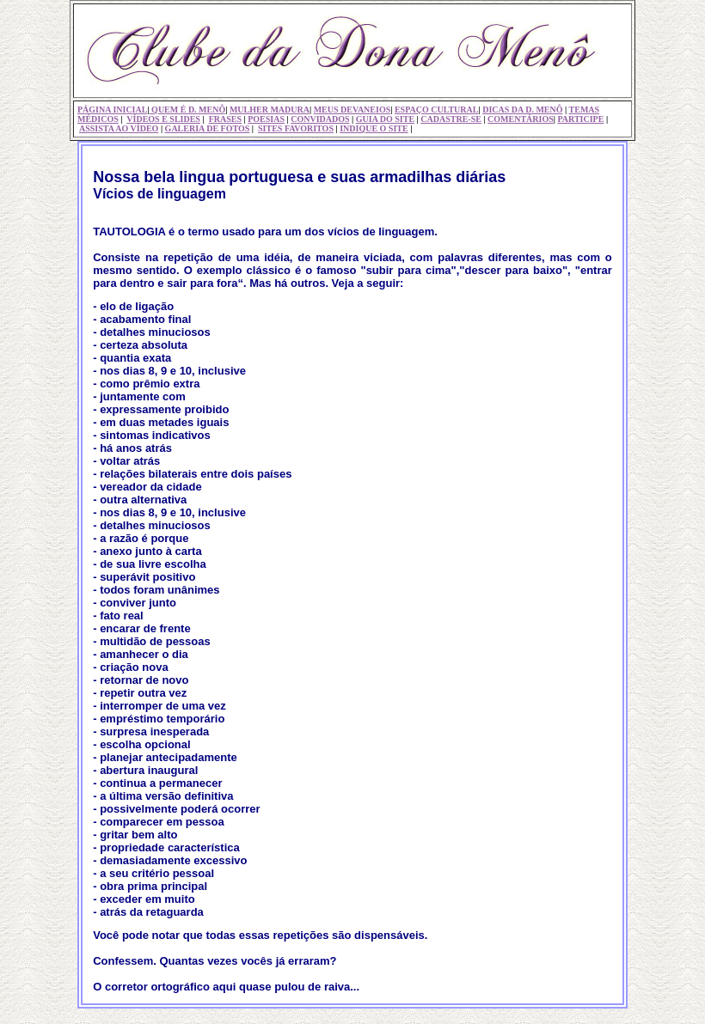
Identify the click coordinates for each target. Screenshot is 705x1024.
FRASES (225, 119)
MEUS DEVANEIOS (352, 109)
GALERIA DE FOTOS (207, 128)
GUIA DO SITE (385, 119)
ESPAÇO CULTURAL (437, 109)
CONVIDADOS (320, 119)
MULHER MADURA (270, 109)
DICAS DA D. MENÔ (522, 109)
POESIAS (266, 119)
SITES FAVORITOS (296, 128)
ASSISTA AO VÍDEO (118, 128)
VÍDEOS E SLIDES (163, 119)
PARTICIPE (580, 119)
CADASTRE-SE (450, 119)
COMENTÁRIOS (520, 119)
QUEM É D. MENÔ (188, 109)
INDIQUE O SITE (374, 128)
